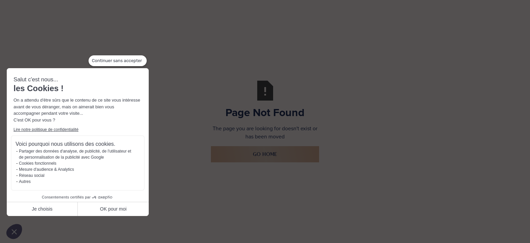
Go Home (265, 154)
